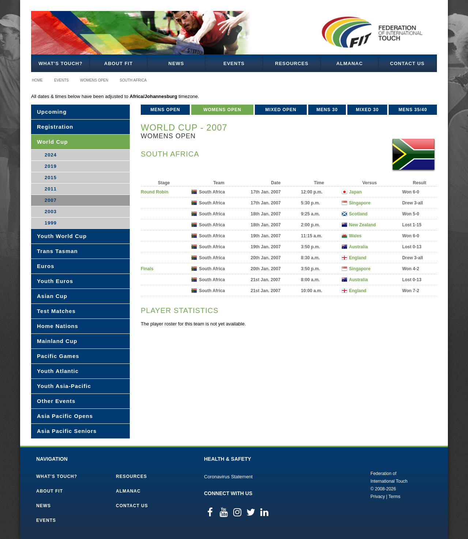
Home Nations (57, 326)
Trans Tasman (57, 251)
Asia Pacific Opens (65, 416)
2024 (51, 155)
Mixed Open (280, 109)
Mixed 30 (367, 109)
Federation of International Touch (340, 484)
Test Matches (56, 311)
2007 (51, 200)
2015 (51, 177)
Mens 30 (327, 109)
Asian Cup (52, 296)
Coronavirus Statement (228, 476)
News (176, 63)
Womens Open (94, 80)
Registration (55, 127)
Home (37, 80)
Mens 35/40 (413, 109)
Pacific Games (58, 356)
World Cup (52, 142)
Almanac (349, 63)
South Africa (133, 80)
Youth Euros (55, 281)
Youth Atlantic (58, 371)
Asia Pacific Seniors (67, 431)
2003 (51, 211)
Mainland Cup (57, 341)
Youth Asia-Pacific (64, 386)
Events (234, 63)
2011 (51, 189)
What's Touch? (60, 63)
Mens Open (165, 109)
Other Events (56, 401)
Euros (45, 266)
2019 (51, 166)
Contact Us (407, 63)
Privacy (377, 496)
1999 (51, 223)
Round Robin (154, 192)
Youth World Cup (62, 236)
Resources (291, 63)
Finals (147, 268)
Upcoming (52, 112)
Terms (394, 496)
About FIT (118, 63)
